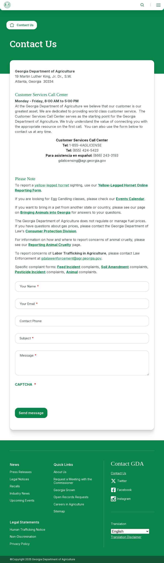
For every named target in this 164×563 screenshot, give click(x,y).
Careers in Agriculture (69, 504)
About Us (60, 472)
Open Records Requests (71, 497)
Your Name (28, 286)
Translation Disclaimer (126, 537)
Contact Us (118, 473)
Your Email (27, 304)
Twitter (122, 481)
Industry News (20, 493)
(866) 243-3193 (105, 155)
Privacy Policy (20, 544)
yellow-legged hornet (52, 185)
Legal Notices (19, 479)
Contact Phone (31, 321)
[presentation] (47, 394)
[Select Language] (130, 531)
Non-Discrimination (23, 536)
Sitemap (59, 511)
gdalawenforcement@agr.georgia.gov (71, 258)
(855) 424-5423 (85, 150)
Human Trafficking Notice (27, 529)
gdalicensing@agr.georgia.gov (82, 160)
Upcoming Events (22, 500)
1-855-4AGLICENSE (85, 145)
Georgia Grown (64, 490)
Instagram (124, 498)
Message (27, 355)
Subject (25, 338)
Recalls (15, 486)
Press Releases (21, 472)
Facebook (124, 490)
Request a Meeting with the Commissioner (73, 481)
